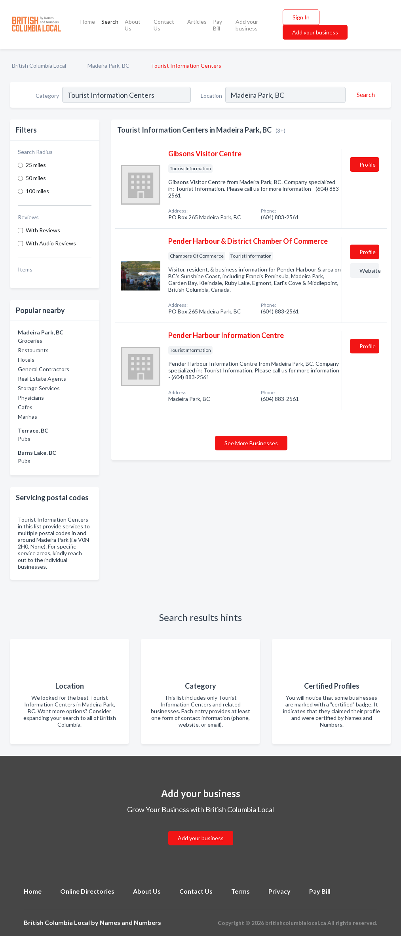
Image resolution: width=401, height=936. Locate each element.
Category (47, 95)
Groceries (30, 340)
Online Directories (87, 891)
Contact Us (164, 25)
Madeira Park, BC (108, 65)
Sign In (301, 17)
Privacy (279, 891)
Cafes (25, 407)
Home (87, 21)
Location (211, 95)
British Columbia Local (39, 65)
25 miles (36, 164)
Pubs (24, 438)
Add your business (247, 25)
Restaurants (33, 350)
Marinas (27, 416)
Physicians (31, 397)
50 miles (36, 178)
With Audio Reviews (51, 243)
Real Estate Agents (42, 378)
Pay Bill (217, 25)
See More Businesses (251, 443)
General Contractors (43, 369)
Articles (197, 21)
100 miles (37, 191)
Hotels (26, 359)
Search (109, 21)
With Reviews (43, 230)
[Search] (364, 95)
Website (369, 270)
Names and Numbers (130, 922)
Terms (240, 891)
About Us (133, 25)
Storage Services (39, 388)
